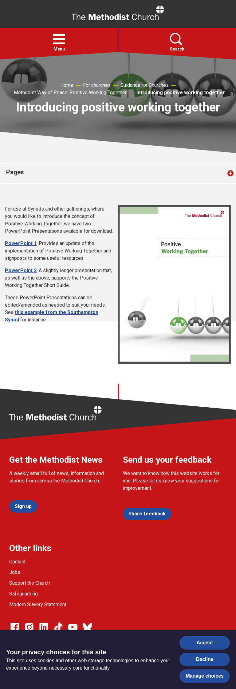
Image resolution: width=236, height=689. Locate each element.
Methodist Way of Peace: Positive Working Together (70, 92)
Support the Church (29, 583)
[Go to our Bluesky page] (87, 627)
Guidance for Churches (144, 85)
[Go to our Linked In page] (43, 627)
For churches (97, 85)
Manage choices (205, 676)
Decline (205, 659)
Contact (17, 562)
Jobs (14, 572)
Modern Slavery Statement (37, 604)
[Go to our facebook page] (14, 627)
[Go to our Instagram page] (29, 627)
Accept (205, 642)
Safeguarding (23, 594)
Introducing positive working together (180, 92)
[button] (59, 39)
